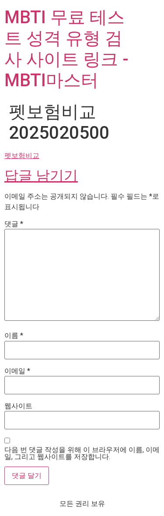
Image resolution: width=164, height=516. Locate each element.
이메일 (17, 371)
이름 (13, 335)
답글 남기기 (41, 175)
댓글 (13, 224)
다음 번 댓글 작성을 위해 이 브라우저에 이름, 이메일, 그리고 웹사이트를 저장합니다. (82, 453)
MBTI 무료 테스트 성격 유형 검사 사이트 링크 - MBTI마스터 (66, 49)
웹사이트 (18, 406)
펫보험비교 (21, 155)
